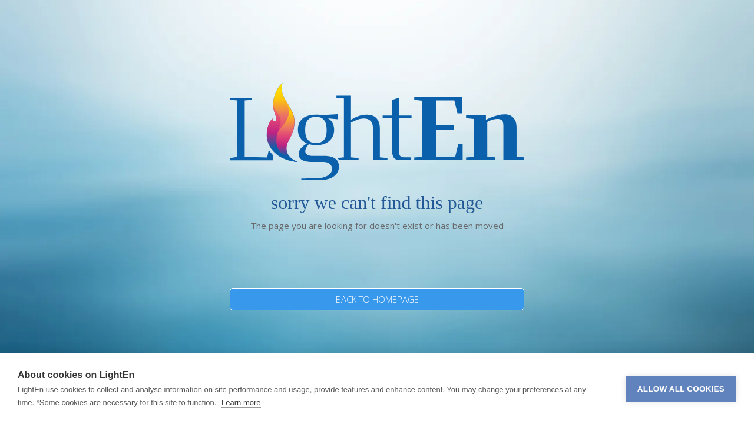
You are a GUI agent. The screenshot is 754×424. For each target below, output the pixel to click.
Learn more (240, 402)
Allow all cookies (681, 389)
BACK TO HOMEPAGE (377, 299)
